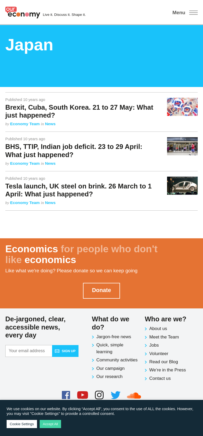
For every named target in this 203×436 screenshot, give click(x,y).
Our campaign (110, 368)
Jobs (154, 345)
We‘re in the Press (167, 369)
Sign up (65, 351)
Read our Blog (163, 361)
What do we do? (111, 323)
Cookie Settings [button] (22, 424)
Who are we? (165, 319)
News (50, 124)
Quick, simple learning (109, 348)
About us (158, 328)
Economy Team (25, 124)
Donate (101, 290)
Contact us (160, 378)
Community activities (117, 359)
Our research (109, 376)
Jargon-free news (113, 336)
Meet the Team (164, 337)
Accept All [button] (50, 424)
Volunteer (158, 353)
